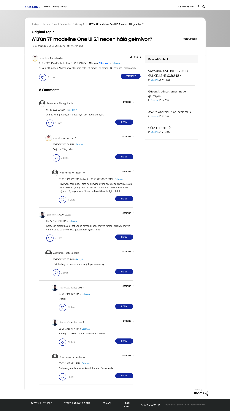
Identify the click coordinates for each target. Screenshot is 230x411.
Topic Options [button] (189, 38)
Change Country (150, 405)
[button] (135, 57)
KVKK (127, 406)
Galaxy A (116, 63)
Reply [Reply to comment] (124, 122)
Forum (47, 6)
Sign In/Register (186, 6)
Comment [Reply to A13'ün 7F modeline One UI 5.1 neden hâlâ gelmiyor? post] (130, 76)
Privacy (107, 403)
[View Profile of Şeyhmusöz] (52, 215)
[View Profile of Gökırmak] (103, 63)
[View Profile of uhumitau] (44, 58)
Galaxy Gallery (60, 6)
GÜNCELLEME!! (158, 128)
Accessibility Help (41, 403)
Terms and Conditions (77, 403)
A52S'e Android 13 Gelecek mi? (168, 112)
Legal (127, 403)
